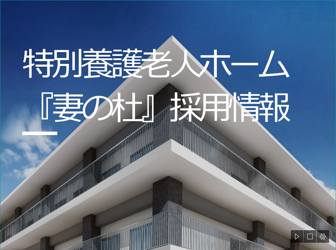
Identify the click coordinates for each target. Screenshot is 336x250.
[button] (297, 236)
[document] (168, 125)
